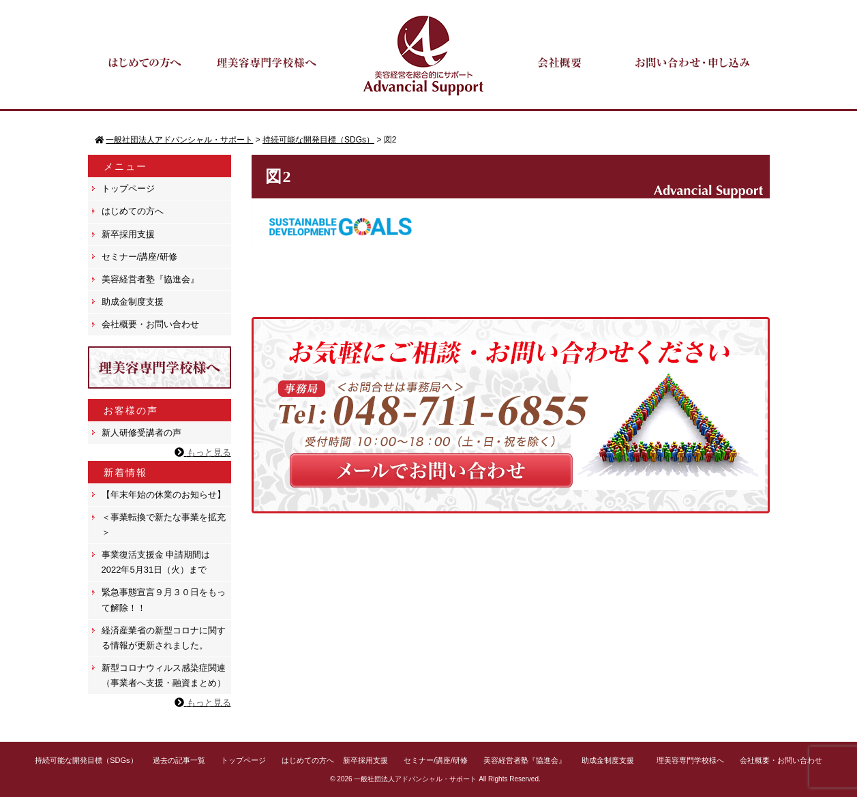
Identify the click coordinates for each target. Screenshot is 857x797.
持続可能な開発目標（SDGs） (86, 760)
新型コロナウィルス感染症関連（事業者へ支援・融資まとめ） (164, 675)
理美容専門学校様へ (690, 760)
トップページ (128, 188)
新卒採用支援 (128, 234)
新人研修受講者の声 (141, 432)
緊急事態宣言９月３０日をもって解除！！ (164, 599)
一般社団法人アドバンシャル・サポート (415, 779)
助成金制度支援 (133, 302)
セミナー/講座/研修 (139, 257)
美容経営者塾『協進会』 (150, 279)
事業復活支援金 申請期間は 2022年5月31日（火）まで (156, 562)
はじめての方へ (133, 211)
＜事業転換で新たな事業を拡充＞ (164, 524)
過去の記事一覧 (179, 760)
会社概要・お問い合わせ (150, 324)
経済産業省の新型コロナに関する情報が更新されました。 (164, 637)
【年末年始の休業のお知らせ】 (164, 495)
